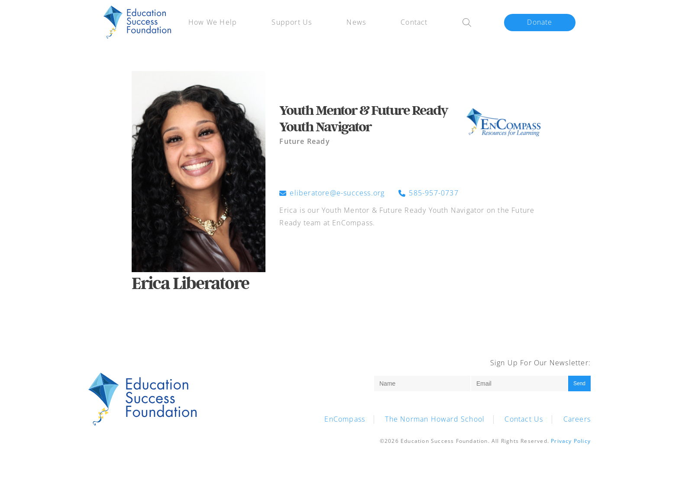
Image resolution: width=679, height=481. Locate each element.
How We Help (212, 22)
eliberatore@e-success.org (332, 193)
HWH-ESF (137, 22)
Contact (414, 22)
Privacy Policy (571, 441)
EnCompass (344, 419)
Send (579, 383)
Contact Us (523, 419)
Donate (539, 22)
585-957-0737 (428, 193)
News (356, 22)
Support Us (292, 22)
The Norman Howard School (435, 419)
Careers (577, 419)
